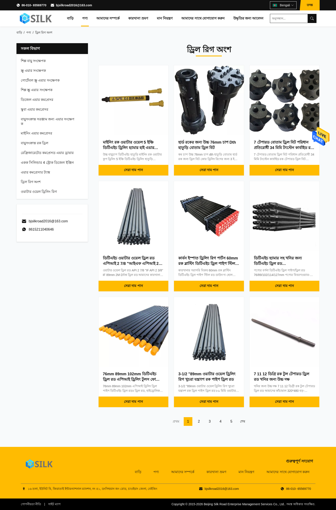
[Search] (312, 18)
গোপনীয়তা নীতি (31, 504)
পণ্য (85, 18)
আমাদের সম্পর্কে (108, 18)
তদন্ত (310, 5)
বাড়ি (70, 18)
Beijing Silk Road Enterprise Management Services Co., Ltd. (244, 504)
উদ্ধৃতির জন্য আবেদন (248, 18)
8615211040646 (41, 229)
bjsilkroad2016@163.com (74, 5)
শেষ (242, 421)
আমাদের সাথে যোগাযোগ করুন (202, 18)
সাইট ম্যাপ (54, 504)
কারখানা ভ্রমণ (138, 18)
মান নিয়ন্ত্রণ (165, 18)
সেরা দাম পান (133, 170)
